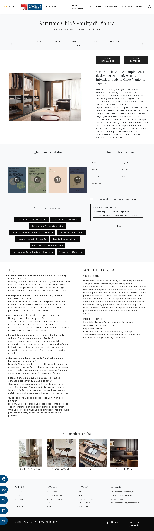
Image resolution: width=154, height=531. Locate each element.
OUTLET (18, 495)
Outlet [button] (77, 46)
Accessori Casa (66, 29)
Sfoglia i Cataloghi (135, 60)
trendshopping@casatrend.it (127, 503)
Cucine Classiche (54, 495)
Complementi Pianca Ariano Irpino (47, 226)
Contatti (140, 7)
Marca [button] (38, 42)
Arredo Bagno (85, 503)
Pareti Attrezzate (86, 499)
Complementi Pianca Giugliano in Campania (32, 232)
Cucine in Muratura (55, 499)
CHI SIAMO (19, 492)
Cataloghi (126, 7)
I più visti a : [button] (116, 42)
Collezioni (51, 7)
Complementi (81, 29)
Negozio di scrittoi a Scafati (65, 239)
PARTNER (18, 503)
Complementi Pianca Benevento (31, 219)
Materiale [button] (76, 42)
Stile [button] (96, 42)
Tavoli (49, 503)
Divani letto (84, 506)
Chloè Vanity (94, 29)
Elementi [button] (57, 42)
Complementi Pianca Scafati (65, 219)
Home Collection (78, 6)
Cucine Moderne (54, 492)
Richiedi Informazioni (108, 60)
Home (56, 29)
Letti (81, 495)
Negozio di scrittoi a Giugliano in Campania (33, 252)
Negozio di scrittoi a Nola (70, 252)
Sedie (49, 506)
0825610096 (119, 499)
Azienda (13, 7)
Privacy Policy (130, 199)
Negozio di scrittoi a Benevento (31, 239)
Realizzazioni (94, 7)
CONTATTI (19, 506)
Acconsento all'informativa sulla (115, 199)
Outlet (64, 7)
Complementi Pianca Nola (71, 232)
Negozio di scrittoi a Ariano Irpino (47, 245)
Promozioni (111, 7)
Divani (81, 492)
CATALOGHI (19, 499)
